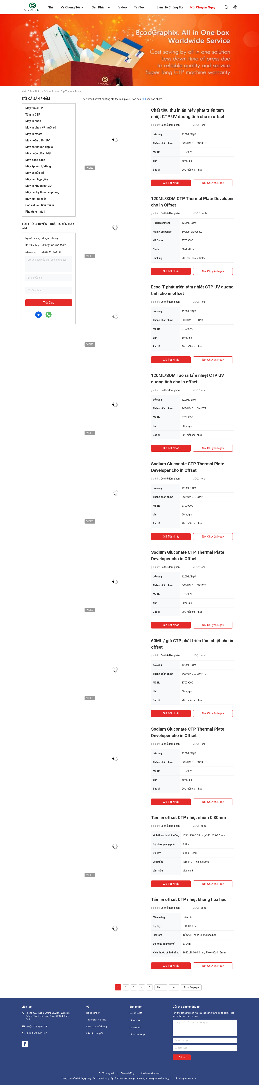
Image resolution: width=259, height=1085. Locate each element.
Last (174, 987)
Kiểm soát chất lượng (96, 1026)
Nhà (24, 91)
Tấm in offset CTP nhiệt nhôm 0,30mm (188, 817)
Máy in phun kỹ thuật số (40, 127)
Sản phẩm (35, 91)
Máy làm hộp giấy (36, 179)
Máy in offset (33, 134)
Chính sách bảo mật (150, 1073)
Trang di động (127, 1073)
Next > (160, 987)
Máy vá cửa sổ (34, 173)
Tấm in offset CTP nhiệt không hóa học (188, 899)
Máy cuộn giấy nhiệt (38, 153)
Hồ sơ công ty (92, 1013)
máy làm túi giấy (35, 198)
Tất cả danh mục (138, 1034)
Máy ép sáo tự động (38, 166)
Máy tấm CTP (34, 108)
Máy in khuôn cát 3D (38, 185)
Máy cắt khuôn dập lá (39, 147)
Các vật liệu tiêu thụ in (39, 205)
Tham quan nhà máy (96, 1020)
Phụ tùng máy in (35, 211)
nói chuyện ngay (213, 183)
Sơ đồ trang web (106, 1073)
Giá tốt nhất (171, 183)
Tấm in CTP (32, 114)
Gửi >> (182, 1057)
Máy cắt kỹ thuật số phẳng (42, 192)
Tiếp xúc (48, 302)
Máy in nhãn (33, 121)
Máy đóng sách (35, 160)
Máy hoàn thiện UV (37, 140)
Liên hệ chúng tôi (94, 1033)
